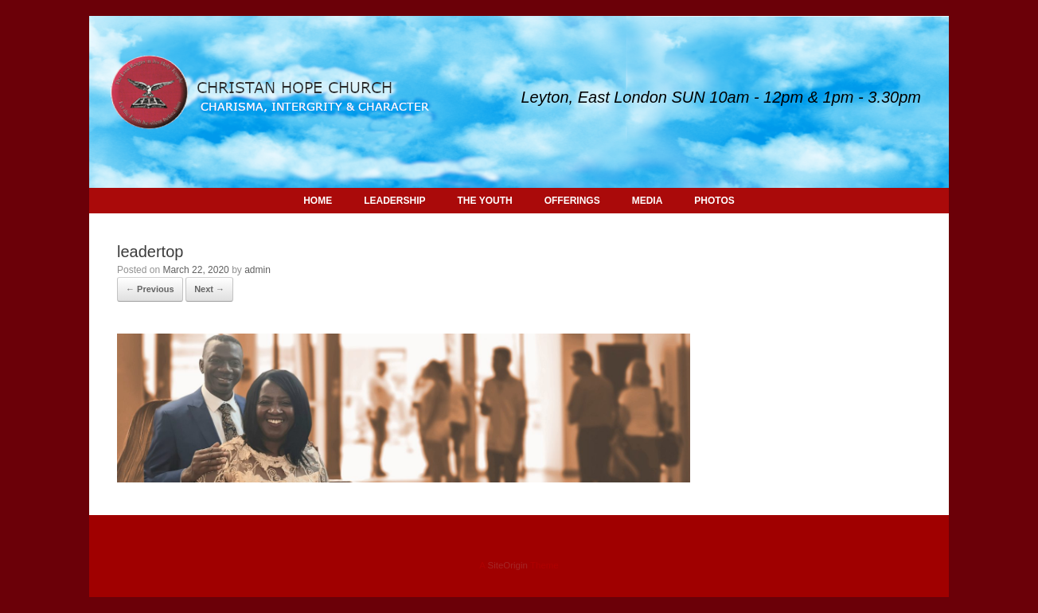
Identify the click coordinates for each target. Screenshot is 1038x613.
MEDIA (647, 200)
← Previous (150, 289)
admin (257, 269)
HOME (317, 200)
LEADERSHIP (394, 200)
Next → (209, 289)
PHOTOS (714, 200)
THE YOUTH (485, 200)
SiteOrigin (507, 565)
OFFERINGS (572, 200)
